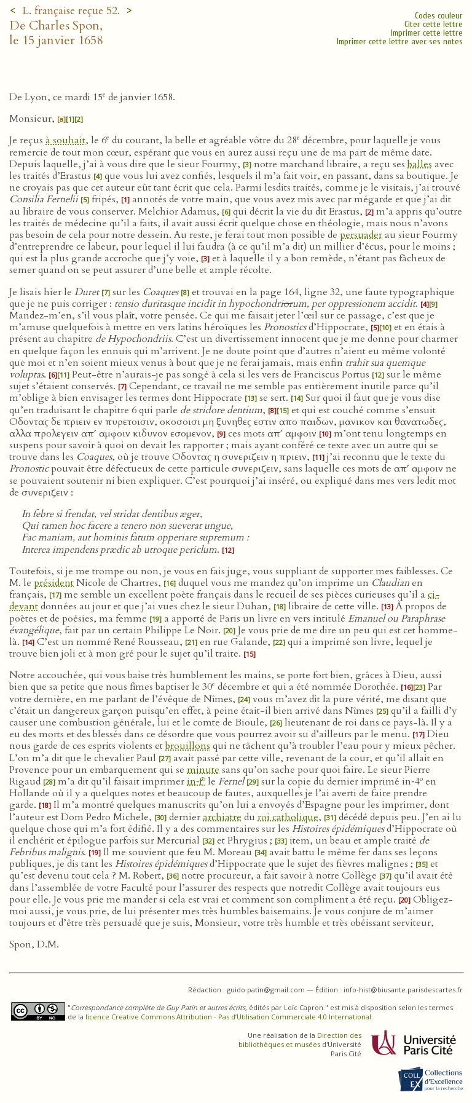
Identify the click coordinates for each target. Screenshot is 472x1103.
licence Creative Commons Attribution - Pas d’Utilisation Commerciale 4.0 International (228, 1016)
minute (203, 770)
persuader (361, 235)
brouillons (187, 746)
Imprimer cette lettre (427, 33)
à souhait (65, 140)
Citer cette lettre (433, 24)
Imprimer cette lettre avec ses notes (400, 41)
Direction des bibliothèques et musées (299, 1039)
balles (419, 164)
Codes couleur (439, 15)
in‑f (196, 781)
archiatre (222, 817)
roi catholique (288, 817)
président (54, 583)
